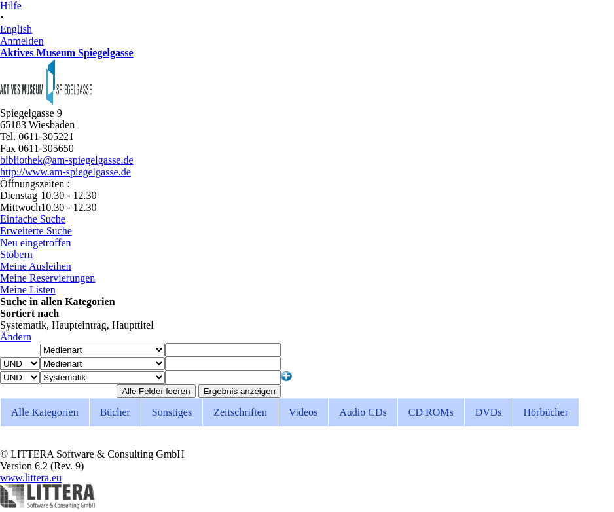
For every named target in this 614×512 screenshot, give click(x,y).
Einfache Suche (32, 219)
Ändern (15, 336)
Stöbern (16, 254)
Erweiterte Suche (36, 230)
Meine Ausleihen (35, 266)
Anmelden (22, 40)
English (16, 29)
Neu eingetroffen (35, 242)
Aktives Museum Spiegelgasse (67, 52)
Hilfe (11, 5)
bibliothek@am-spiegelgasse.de (67, 160)
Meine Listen (28, 289)
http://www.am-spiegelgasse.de (65, 171)
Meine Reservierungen (47, 277)
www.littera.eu (31, 477)
